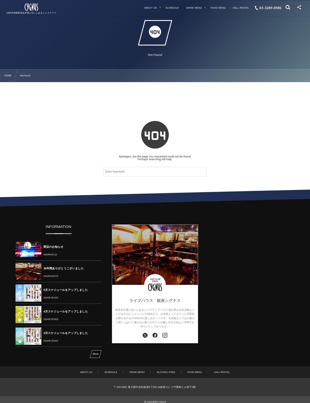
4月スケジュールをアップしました (65, 311)
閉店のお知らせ (53, 246)
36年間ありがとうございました (63, 268)
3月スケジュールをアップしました (65, 333)
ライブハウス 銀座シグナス (155, 300)
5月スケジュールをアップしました (65, 290)
